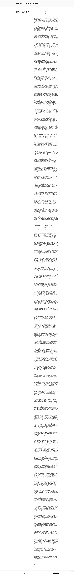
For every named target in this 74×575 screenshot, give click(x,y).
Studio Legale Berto (27, 3)
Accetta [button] (54, 573)
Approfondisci (61, 573)
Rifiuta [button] (58, 573)
